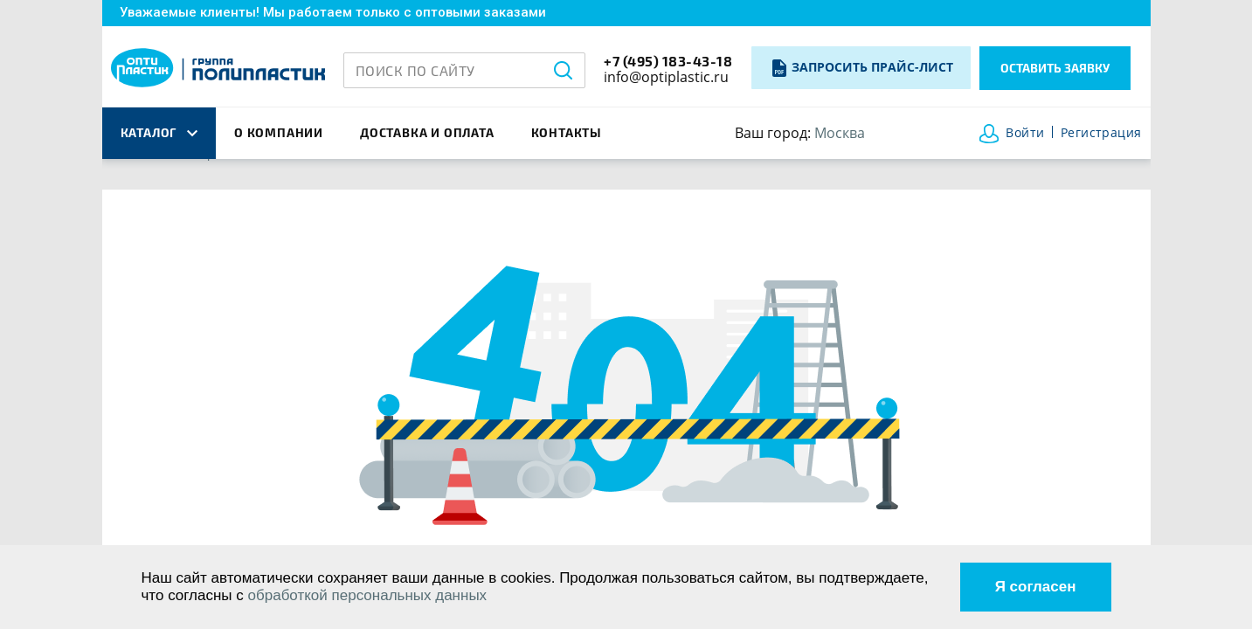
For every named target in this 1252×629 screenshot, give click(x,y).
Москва (839, 132)
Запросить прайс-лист (872, 67)
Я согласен (1035, 586)
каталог (159, 132)
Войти (1025, 133)
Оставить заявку (1055, 67)
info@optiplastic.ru (666, 76)
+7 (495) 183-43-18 (668, 60)
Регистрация (1101, 133)
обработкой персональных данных (368, 595)
